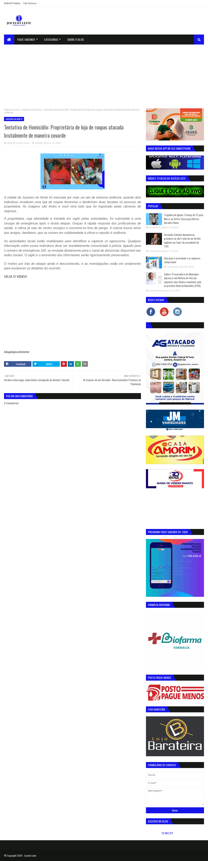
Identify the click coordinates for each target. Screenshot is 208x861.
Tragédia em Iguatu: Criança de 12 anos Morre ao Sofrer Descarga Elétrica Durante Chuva (183, 219)
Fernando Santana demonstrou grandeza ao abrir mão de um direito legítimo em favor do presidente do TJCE (182, 240)
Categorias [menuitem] (51, 39)
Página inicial (11, 109)
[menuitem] (9, 39)
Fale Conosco (29, 3)
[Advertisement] (104, 74)
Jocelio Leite (30, 855)
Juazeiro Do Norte (31, 109)
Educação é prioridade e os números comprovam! (182, 260)
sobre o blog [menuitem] (75, 39)
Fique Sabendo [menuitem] (26, 39)
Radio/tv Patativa (12, 3)
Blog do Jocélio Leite (18, 142)
